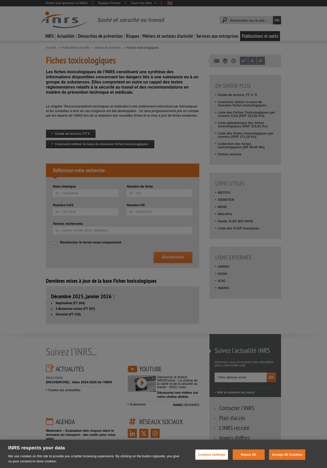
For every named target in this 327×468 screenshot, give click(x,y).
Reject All (248, 458)
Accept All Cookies (287, 458)
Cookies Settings (212, 458)
